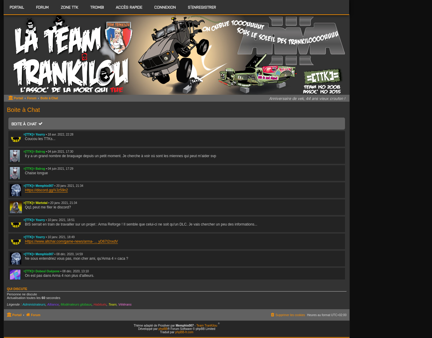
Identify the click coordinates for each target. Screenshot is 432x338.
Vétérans (124, 304)
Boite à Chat (24, 123)
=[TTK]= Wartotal (35, 203)
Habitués (100, 304)
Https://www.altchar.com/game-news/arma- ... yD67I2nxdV (71, 241)
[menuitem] (42, 7)
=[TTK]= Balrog (34, 151)
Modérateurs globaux (76, 304)
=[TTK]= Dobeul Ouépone (41, 271)
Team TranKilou (206, 325)
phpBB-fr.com (184, 332)
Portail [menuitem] (17, 7)
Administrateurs (33, 304)
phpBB (162, 329)
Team (112, 304)
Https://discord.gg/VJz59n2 (46, 190)
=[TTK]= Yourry (34, 134)
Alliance (53, 304)
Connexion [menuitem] (165, 7)
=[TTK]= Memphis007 (38, 185)
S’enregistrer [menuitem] (202, 7)
